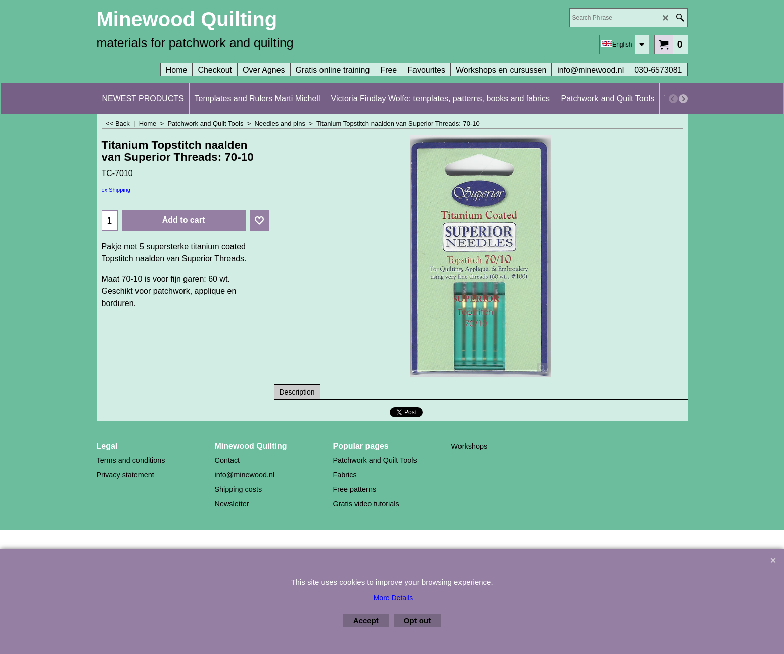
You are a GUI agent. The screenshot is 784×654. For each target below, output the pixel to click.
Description (297, 392)
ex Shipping (116, 190)
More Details (393, 598)
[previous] (673, 98)
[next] (683, 98)
